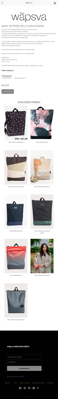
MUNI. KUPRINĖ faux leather (42, 275)
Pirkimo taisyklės (24, 383)
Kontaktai (50, 383)
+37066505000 (6, 78)
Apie (15, 383)
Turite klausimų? (7, 76)
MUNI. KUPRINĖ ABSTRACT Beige (42, 186)
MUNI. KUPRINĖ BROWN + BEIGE (16, 186)
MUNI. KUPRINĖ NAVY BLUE (16, 231)
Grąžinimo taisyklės (38, 383)
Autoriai (7, 383)
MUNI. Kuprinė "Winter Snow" (16, 142)
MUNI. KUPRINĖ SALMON (16, 275)
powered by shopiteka (28, 396)
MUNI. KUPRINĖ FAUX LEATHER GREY (16, 319)
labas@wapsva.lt (20, 78)
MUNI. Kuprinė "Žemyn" (42, 142)
